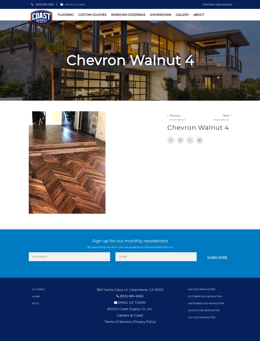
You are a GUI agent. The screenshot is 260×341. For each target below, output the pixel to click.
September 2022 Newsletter (206, 303)
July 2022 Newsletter (201, 317)
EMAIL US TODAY (130, 303)
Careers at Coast (130, 315)
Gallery (182, 15)
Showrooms (160, 15)
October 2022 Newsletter (205, 296)
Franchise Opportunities (217, 4)
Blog (35, 303)
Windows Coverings (128, 15)
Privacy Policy (145, 322)
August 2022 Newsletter (204, 310)
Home (36, 296)
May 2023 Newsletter (201, 289)
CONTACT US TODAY (72, 4)
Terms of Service (117, 322)
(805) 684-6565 (42, 4)
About (198, 15)
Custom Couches (92, 15)
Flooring (66, 15)
